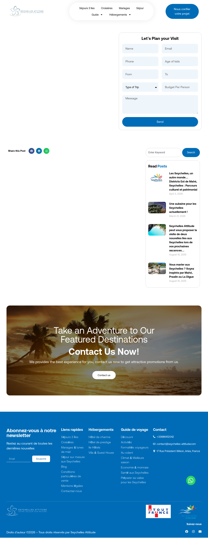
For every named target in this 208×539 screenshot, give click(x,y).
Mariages (124, 8)
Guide (97, 15)
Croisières (106, 8)
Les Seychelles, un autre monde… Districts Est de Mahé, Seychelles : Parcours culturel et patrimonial (183, 181)
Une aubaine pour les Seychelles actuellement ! (182, 207)
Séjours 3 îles (87, 8)
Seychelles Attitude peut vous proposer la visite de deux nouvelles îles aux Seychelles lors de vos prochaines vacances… (183, 238)
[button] (31, 151)
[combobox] (163, 152)
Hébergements (120, 15)
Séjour (140, 8)
